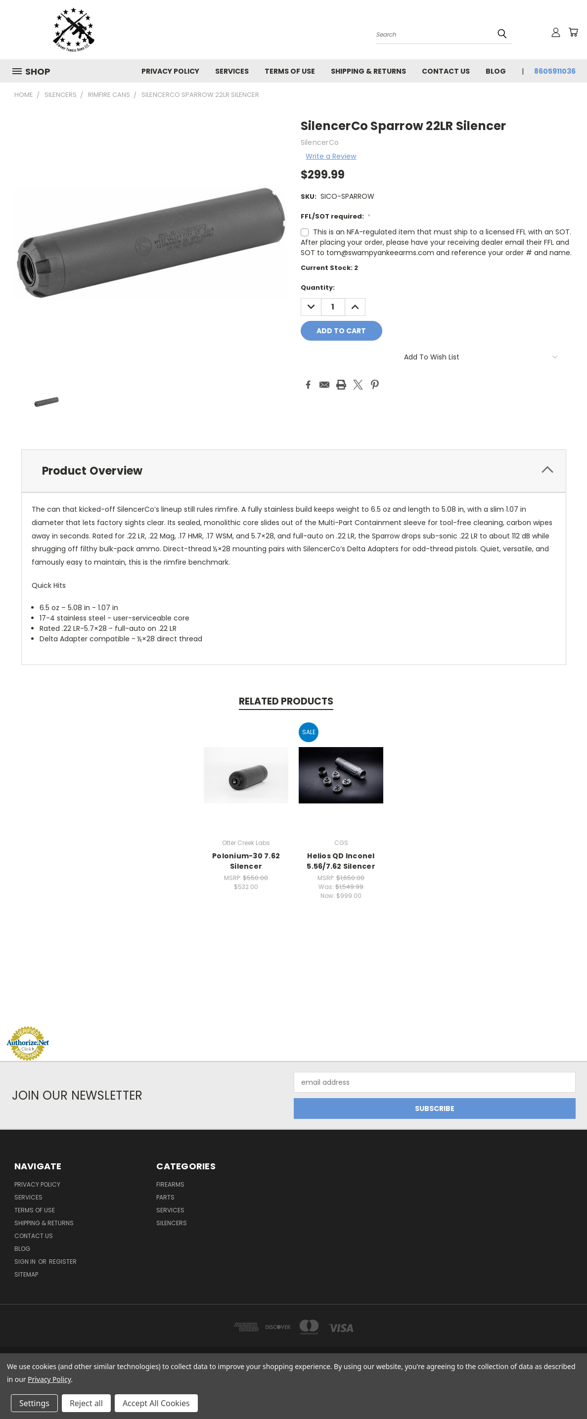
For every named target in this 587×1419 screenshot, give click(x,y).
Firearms (170, 1184)
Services (232, 71)
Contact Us (446, 71)
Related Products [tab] (286, 701)
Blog (496, 71)
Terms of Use (290, 71)
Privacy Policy (170, 71)
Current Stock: (329, 267)
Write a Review (331, 156)
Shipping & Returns (368, 71)
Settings (34, 1403)
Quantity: (318, 287)
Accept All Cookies (156, 1403)
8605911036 (555, 71)
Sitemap (26, 1274)
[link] (293, 1007)
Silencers (171, 1223)
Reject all (86, 1403)
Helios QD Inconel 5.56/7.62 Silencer (341, 861)
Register (63, 1261)
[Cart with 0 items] (573, 32)
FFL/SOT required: (336, 216)
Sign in (25, 1261)
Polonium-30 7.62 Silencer (246, 861)
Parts (165, 1197)
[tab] (293, 470)
